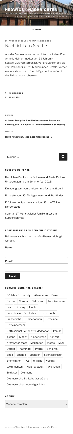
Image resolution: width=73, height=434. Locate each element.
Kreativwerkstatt (17, 342)
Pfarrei (39, 348)
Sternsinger (14, 360)
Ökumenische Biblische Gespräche (27, 378)
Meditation (36, 342)
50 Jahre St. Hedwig (19, 295)
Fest (9, 307)
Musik (61, 342)
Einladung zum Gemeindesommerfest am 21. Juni (34, 188)
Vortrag (50, 360)
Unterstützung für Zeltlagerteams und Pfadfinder (34, 195)
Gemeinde (14, 97)
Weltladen (54, 366)
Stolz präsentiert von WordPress (42, 427)
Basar (54, 295)
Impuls (57, 330)
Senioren (52, 348)
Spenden (35, 354)
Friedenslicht (48, 313)
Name (36, 252)
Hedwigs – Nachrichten (31, 10)
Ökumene (26, 372)
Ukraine (37, 360)
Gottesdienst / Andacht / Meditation (28, 330)
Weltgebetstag (35, 366)
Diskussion (38, 301)
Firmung (20, 307)
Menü (36, 29)
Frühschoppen (33, 319)
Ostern (11, 348)
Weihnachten (15, 366)
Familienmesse (56, 301)
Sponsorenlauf (53, 354)
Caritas (11, 301)
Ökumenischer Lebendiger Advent (27, 384)
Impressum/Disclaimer (15, 427)
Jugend (11, 336)
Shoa (10, 354)
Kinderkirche (38, 336)
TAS (26, 360)
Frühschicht (14, 319)
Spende (21, 354)
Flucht (33, 307)
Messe (51, 342)
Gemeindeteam (16, 324)
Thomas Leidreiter (40, 41)
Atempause (41, 295)
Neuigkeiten (16, 93)
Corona (23, 301)
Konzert (54, 336)
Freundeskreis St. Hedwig (22, 313)
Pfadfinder (25, 348)
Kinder (23, 336)
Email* (36, 265)
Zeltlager (12, 372)
